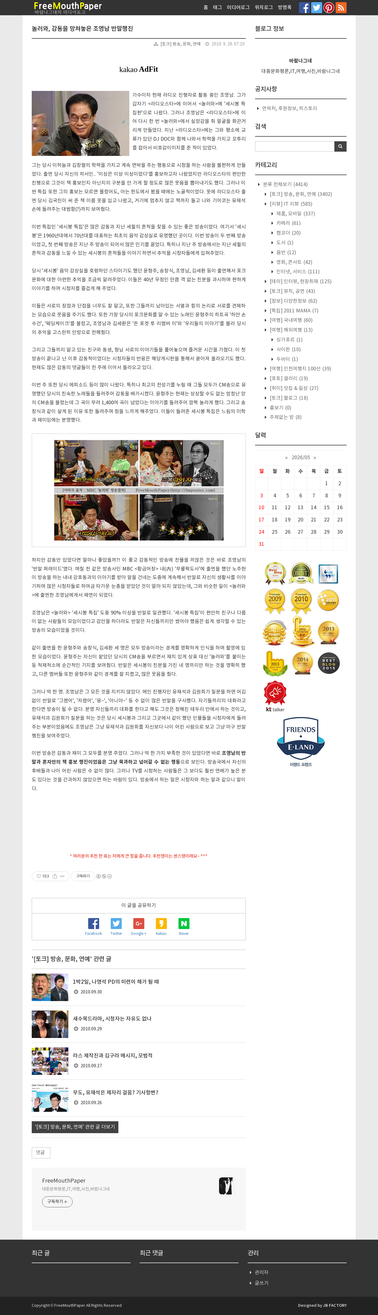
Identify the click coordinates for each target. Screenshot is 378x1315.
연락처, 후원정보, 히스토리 (289, 108)
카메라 (288, 223)
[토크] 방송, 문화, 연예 (180, 44)
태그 (217, 7)
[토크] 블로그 (288, 398)
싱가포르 (289, 340)
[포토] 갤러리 (288, 378)
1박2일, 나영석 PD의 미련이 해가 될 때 (116, 982)
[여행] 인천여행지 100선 (299, 369)
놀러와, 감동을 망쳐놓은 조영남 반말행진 (82, 29)
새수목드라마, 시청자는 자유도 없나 (112, 1019)
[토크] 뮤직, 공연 (291, 291)
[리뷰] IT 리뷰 (290, 204)
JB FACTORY (335, 1305)
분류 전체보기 (285, 184)
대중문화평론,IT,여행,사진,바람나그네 (76, 1189)
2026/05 (301, 457)
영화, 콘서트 (293, 262)
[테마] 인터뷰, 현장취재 (300, 281)
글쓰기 (261, 1283)
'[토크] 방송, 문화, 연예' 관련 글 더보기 (75, 1127)
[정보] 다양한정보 (292, 301)
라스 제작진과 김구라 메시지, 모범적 (113, 1056)
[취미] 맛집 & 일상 (293, 388)
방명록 (285, 7)
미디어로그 (238, 7)
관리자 (261, 1272)
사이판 (288, 349)
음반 (285, 252)
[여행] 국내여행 (290, 320)
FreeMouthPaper (63, 1181)
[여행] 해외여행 (290, 330)
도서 (284, 243)
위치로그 (264, 7)
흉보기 (279, 408)
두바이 (286, 359)
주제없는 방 (285, 417)
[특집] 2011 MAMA (293, 311)
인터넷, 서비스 (297, 272)
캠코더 (288, 233)
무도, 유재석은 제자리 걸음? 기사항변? (115, 1093)
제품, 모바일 (295, 214)
